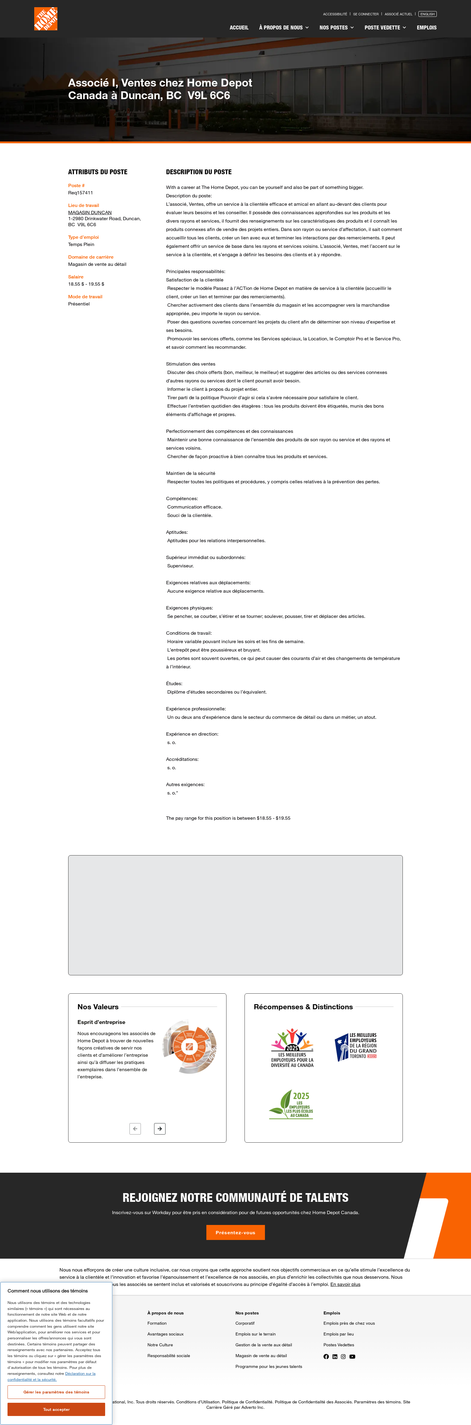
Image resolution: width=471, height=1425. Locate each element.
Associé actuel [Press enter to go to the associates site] (398, 14)
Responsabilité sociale (168, 1355)
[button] (135, 1129)
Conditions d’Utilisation (198, 1401)
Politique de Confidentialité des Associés (313, 1401)
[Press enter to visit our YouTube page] (352, 1356)
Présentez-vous (236, 1232)
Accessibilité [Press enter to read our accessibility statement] (335, 14)
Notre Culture (160, 1344)
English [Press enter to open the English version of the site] (428, 14)
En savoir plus (345, 1284)
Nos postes (337, 27)
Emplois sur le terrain (255, 1333)
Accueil (239, 27)
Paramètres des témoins (377, 1401)
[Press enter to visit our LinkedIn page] (335, 1356)
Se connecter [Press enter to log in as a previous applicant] (366, 14)
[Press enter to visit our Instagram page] (343, 1356)
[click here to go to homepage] (45, 18)
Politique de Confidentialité (247, 1401)
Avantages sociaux (165, 1333)
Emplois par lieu (339, 1333)
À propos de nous (284, 27)
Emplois (427, 27)
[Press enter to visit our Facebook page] (326, 1356)
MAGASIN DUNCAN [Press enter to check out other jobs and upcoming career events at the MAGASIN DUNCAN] (90, 212)
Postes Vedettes (339, 1344)
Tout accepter (56, 1409)
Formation (157, 1323)
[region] (56, 1353)
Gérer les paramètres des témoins (56, 1392)
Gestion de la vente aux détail (263, 1344)
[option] (147, 1049)
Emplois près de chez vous (349, 1323)
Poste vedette (385, 27)
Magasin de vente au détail (261, 1355)
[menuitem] (239, 28)
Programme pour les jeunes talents (268, 1366)
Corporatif (244, 1323)
